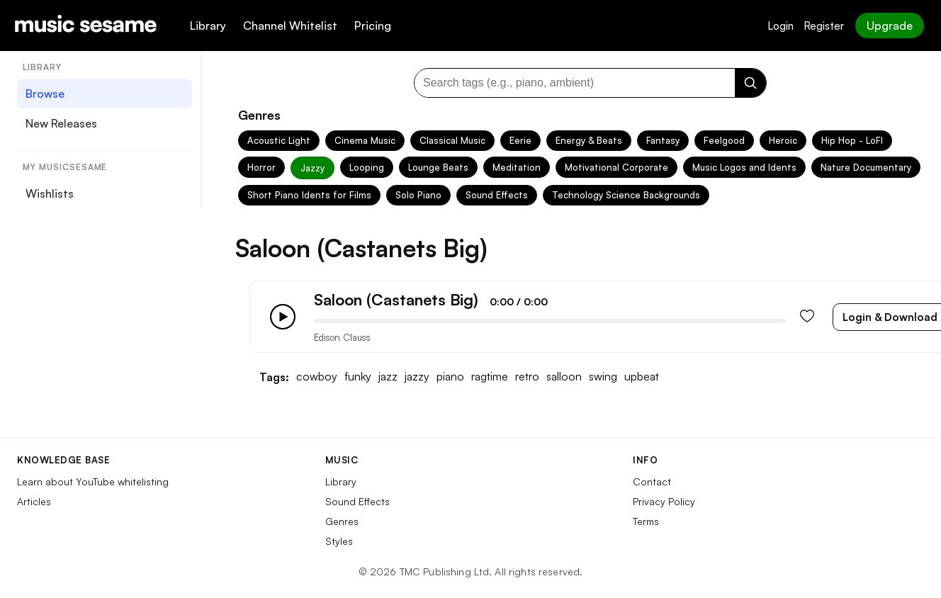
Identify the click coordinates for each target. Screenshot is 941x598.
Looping (366, 167)
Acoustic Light (278, 140)
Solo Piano (418, 195)
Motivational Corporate (616, 167)
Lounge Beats (438, 167)
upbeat (641, 376)
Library (208, 25)
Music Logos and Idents (744, 167)
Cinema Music (364, 140)
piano (450, 376)
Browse (45, 93)
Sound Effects (497, 195)
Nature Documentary (866, 167)
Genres (342, 521)
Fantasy (663, 140)
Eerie (520, 140)
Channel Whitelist (290, 25)
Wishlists (50, 193)
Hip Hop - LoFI (852, 140)
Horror (261, 167)
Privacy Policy (664, 501)
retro (527, 376)
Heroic (783, 140)
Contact (652, 481)
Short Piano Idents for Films (309, 195)
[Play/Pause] (282, 316)
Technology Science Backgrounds (626, 195)
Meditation (516, 167)
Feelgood (724, 140)
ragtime (489, 376)
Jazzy (312, 168)
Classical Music (452, 140)
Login (780, 26)
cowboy (316, 376)
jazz (388, 376)
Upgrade (890, 25)
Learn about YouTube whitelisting (93, 481)
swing (603, 376)
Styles (339, 541)
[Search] (750, 83)
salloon (564, 376)
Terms (646, 521)
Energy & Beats (589, 140)
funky (357, 376)
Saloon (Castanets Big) (396, 299)
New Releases (61, 123)
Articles (34, 501)
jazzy (417, 376)
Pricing (372, 25)
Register (824, 26)
